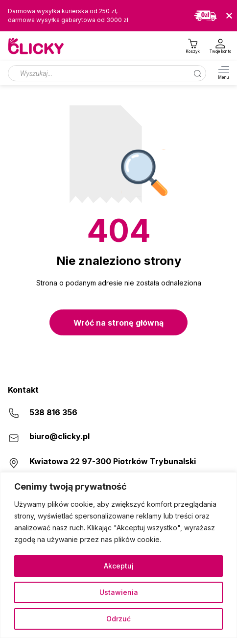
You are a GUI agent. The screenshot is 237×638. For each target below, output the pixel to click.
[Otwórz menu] (223, 73)
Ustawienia (118, 592)
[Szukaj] (197, 73)
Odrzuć (118, 618)
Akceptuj (119, 566)
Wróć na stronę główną (118, 323)
